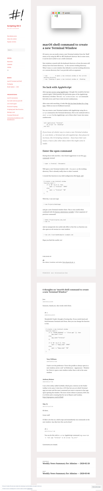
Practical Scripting (12, 106)
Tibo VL (45, 404)
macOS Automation (12, 98)
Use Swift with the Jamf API (14, 101)
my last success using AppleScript (57, 92)
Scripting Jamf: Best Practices (15, 109)
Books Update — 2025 (13, 87)
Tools (66, 273)
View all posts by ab (67, 262)
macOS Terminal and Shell (14, 81)
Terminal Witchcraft (13, 115)
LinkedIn (9, 64)
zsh (82, 176)
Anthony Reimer (48, 379)
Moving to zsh (11, 112)
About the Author (12, 39)
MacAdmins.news (12, 36)
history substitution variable (64, 212)
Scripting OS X (14, 26)
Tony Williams (52, 359)
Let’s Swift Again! (12, 103)
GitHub (9, 67)
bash (78, 176)
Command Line (60, 273)
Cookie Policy (29, 488)
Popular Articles (11, 42)
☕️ (8, 70)
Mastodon (10, 61)
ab (53, 273)
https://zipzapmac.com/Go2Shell (53, 397)
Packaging (10, 84)
